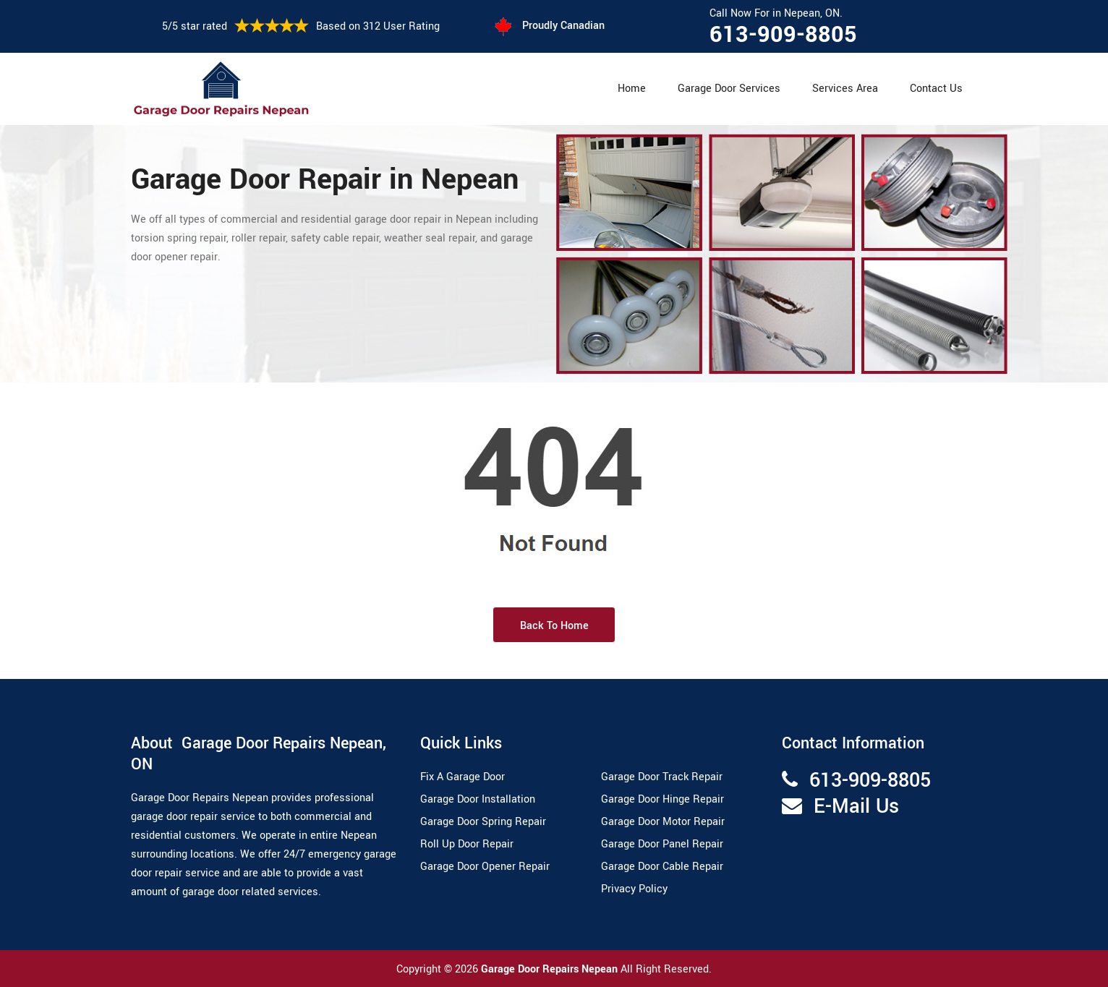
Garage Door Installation (477, 799)
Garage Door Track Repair (662, 777)
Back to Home (554, 625)
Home (632, 88)
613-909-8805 (783, 35)
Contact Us (936, 88)
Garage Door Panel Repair (662, 844)
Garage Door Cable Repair (662, 866)
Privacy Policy (634, 889)
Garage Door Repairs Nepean (551, 969)
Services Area (845, 88)
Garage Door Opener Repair (485, 866)
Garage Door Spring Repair (483, 821)
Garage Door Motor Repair (663, 821)
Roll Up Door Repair (466, 844)
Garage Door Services (729, 88)
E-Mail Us (856, 806)
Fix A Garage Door (462, 777)
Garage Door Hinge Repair (662, 799)
